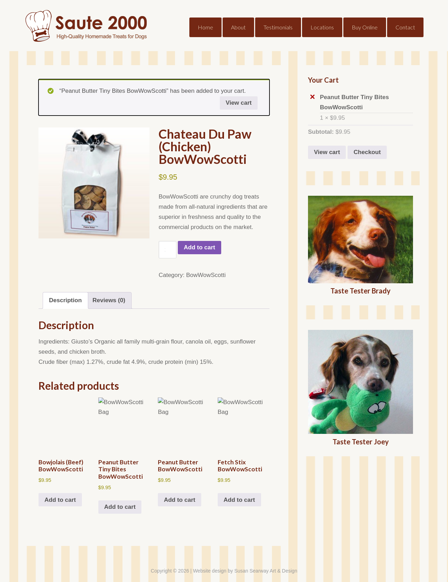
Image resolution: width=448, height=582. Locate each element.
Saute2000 (80, 21)
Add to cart (199, 247)
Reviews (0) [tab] (108, 300)
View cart (239, 102)
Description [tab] (65, 300)
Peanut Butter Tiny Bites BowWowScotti (366, 101)
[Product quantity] (167, 249)
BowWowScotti (206, 275)
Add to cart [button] (60, 500)
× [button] (312, 97)
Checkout (367, 152)
